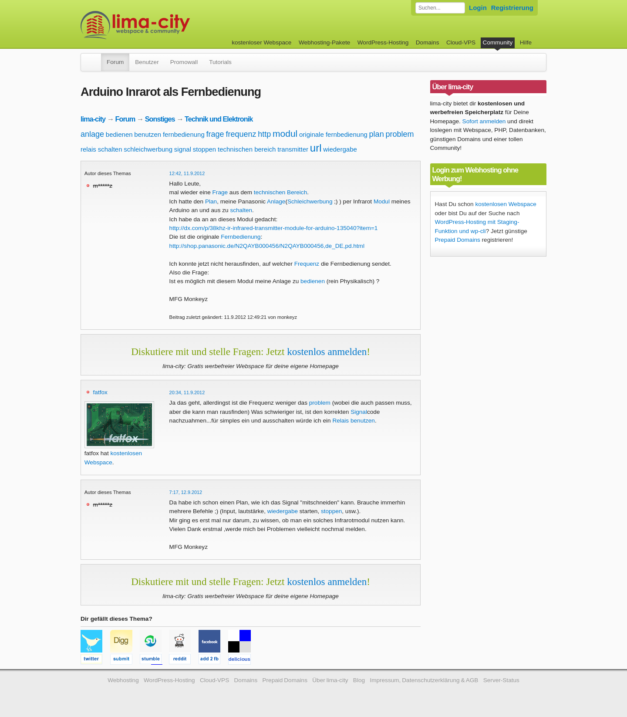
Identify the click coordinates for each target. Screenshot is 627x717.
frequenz (241, 134)
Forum (115, 62)
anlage (92, 134)
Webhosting (123, 680)
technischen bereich (247, 149)
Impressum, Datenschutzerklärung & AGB (424, 680)
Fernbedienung (240, 236)
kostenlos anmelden (327, 351)
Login (478, 7)
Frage (220, 192)
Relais (340, 420)
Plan (211, 201)
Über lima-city (330, 680)
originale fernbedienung (333, 134)
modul (285, 134)
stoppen (204, 149)
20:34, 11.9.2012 (187, 392)
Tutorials (220, 62)
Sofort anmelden (484, 121)
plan (376, 134)
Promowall (184, 62)
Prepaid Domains (457, 240)
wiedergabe (340, 149)
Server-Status (501, 680)
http (264, 134)
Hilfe (526, 42)
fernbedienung (184, 134)
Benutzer (146, 62)
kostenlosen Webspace (505, 204)
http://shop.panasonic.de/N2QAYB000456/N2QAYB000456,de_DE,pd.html (266, 246)
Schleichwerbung (310, 201)
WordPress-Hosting (383, 42)
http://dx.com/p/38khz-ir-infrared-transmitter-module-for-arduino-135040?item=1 (273, 228)
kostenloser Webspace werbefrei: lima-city (168, 25)
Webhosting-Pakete (324, 42)
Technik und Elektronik (219, 119)
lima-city (93, 119)
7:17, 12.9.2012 (185, 492)
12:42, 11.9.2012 (187, 173)
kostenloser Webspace (261, 42)
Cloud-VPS (460, 42)
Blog (359, 680)
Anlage (276, 201)
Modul (382, 201)
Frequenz (306, 263)
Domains (427, 42)
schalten (110, 149)
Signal (359, 412)
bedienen (119, 134)
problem (399, 134)
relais (88, 149)
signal (182, 149)
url (316, 148)
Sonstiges (160, 119)
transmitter (292, 149)
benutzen (147, 134)
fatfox (100, 392)
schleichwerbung (148, 149)
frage (215, 134)
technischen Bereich (280, 192)
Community (498, 42)
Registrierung (512, 7)
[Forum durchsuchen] (440, 8)
